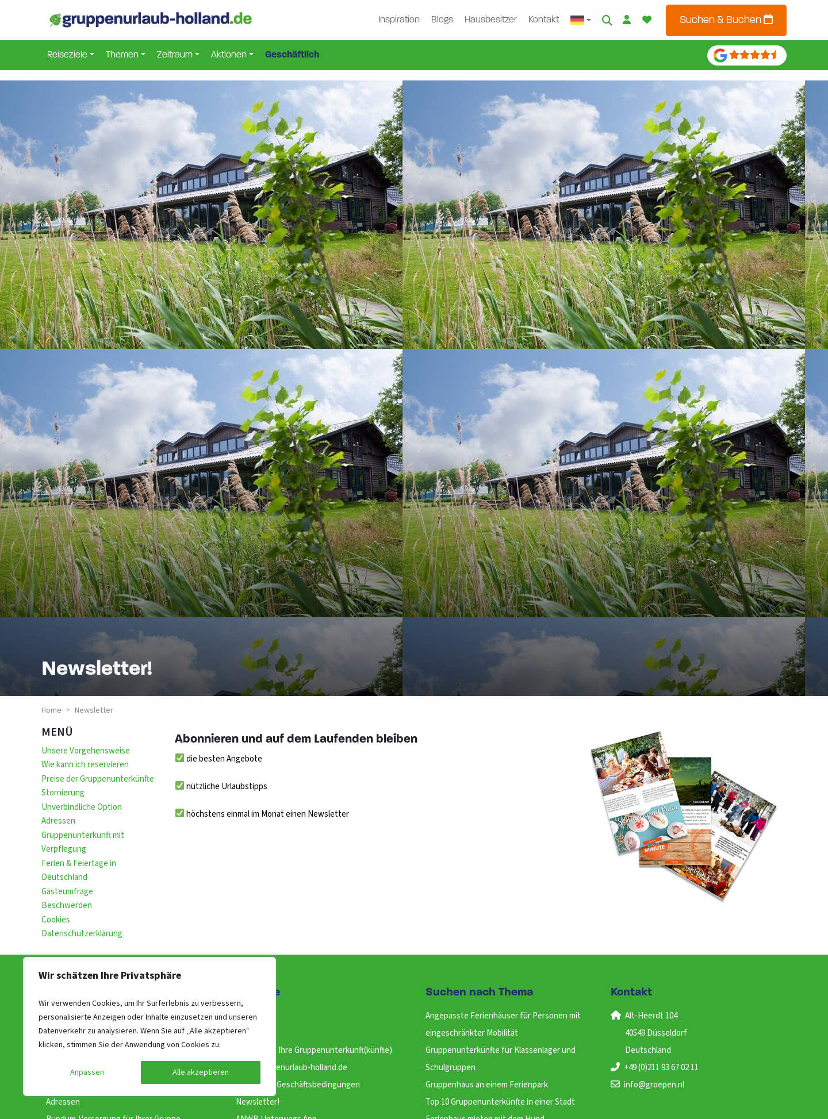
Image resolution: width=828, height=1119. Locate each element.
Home (51, 710)
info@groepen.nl (654, 1085)
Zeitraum (175, 55)
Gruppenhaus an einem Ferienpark (486, 1085)
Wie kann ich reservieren (85, 765)
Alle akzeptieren (200, 1072)
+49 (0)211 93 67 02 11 (661, 1068)
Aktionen (229, 55)
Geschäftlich (292, 55)
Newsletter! (257, 1102)
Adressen (58, 821)
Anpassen (87, 1072)
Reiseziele (67, 55)
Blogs (442, 20)
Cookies (55, 920)
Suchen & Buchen (726, 20)
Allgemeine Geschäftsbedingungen (298, 1085)
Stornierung (63, 793)
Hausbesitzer (491, 20)
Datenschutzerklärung (81, 934)
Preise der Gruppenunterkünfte (97, 779)
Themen (122, 55)
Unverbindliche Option (81, 807)
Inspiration (399, 20)
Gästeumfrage (67, 892)
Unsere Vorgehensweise (85, 751)
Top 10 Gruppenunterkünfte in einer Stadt (500, 1102)
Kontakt (543, 20)
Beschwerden (66, 905)
